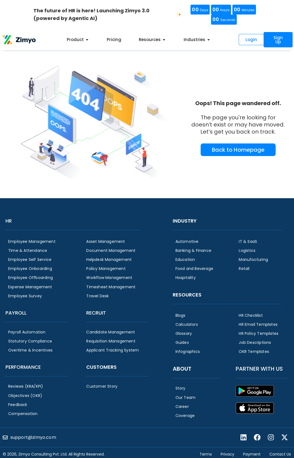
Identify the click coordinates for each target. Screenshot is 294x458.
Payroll (16, 312)
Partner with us (259, 369)
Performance (23, 367)
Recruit (96, 312)
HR (8, 220)
